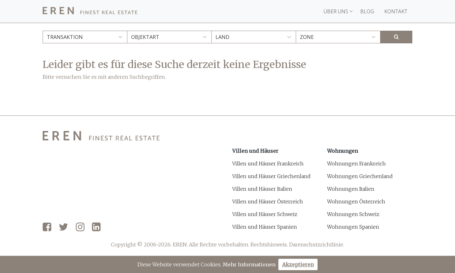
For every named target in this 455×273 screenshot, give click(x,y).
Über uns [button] (338, 11)
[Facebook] (47, 227)
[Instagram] (80, 227)
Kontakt (395, 11)
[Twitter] (63, 227)
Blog (367, 11)
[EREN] (90, 11)
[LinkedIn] (96, 227)
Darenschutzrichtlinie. (316, 244)
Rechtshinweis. (269, 244)
